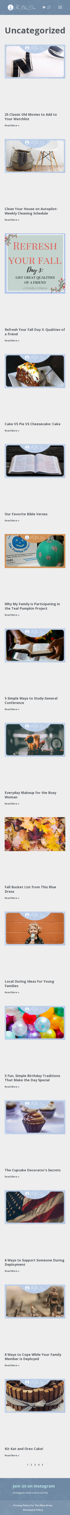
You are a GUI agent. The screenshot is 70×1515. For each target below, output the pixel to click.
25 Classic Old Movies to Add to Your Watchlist (31, 116)
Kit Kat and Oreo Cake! (24, 1448)
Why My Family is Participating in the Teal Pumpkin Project (32, 606)
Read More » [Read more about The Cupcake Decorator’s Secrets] (12, 1176)
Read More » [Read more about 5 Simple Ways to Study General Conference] (12, 709)
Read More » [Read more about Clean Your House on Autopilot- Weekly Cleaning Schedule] (12, 219)
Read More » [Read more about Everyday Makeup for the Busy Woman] (12, 803)
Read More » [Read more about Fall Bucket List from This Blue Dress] (12, 898)
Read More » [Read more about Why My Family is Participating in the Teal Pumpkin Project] (12, 615)
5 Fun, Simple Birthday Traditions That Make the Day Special (32, 1077)
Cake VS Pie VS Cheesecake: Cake (32, 424)
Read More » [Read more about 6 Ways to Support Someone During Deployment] (12, 1271)
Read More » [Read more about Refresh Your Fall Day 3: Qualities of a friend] (12, 340)
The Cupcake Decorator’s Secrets (32, 1170)
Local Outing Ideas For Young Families (29, 983)
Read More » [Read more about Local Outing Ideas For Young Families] (12, 992)
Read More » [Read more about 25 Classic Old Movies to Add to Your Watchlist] (12, 125)
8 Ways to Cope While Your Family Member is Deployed (33, 1356)
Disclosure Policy (33, 1509)
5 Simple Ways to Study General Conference (31, 700)
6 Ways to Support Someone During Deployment (34, 1262)
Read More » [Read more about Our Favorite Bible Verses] (12, 520)
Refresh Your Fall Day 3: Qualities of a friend (35, 331)
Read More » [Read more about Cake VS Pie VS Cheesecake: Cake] (12, 430)
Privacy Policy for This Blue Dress (32, 1505)
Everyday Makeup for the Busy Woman (30, 794)
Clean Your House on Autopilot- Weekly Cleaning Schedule (31, 211)
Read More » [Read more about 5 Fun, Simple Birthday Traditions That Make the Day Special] (12, 1086)
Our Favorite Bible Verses (26, 514)
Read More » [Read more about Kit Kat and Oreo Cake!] (12, 1455)
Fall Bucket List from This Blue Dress (30, 889)
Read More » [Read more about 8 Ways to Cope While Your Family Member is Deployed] (12, 1365)
